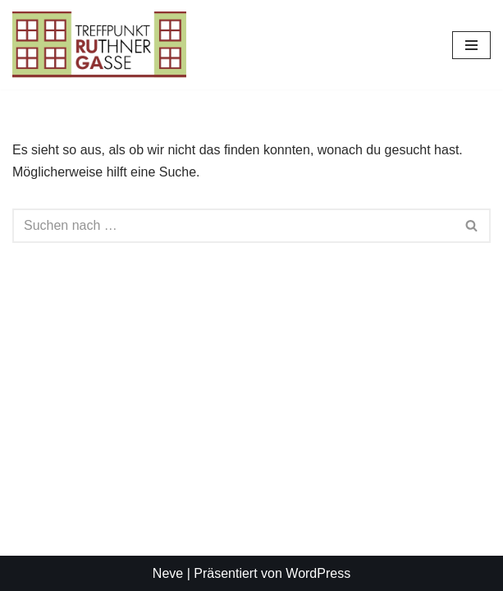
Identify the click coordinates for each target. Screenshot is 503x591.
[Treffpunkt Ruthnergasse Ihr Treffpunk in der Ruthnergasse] (99, 44)
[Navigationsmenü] (471, 45)
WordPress (318, 573)
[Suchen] (233, 225)
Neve (168, 573)
